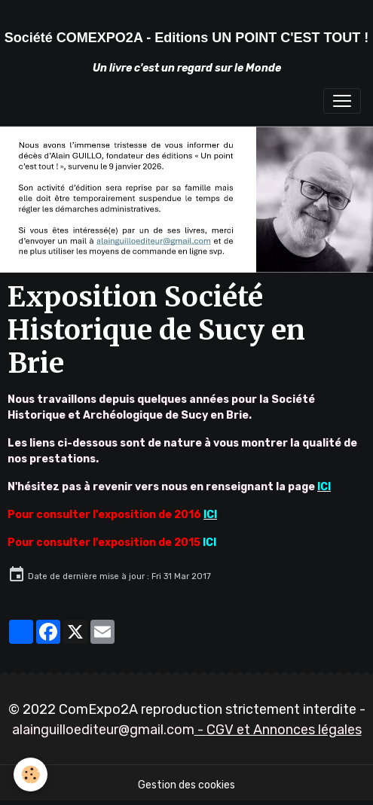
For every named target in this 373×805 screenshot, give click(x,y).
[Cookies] (30, 774)
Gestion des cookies (186, 785)
